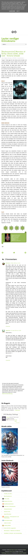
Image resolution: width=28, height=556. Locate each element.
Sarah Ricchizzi (7, 514)
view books (17, 422)
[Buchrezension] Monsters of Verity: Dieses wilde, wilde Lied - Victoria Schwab (13, 54)
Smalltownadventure (9, 503)
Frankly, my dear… (8, 493)
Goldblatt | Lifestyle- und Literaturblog (13, 533)
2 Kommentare (20, 58)
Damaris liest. (7, 511)
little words (6, 498)
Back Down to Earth (13, 549)
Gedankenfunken (8, 509)
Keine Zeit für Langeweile (10, 528)
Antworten (8, 326)
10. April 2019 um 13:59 (16, 330)
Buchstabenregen (8, 520)
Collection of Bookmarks (9, 506)
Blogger (24, 549)
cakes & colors (7, 523)
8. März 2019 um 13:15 (15, 263)
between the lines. (8, 501)
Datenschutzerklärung (7, 393)
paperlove (8, 330)
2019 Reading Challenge (10, 414)
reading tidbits (7, 525)
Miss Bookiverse (8, 496)
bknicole (8, 263)
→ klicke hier (17, 410)
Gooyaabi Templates (22, 553)
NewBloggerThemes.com (7, 553)
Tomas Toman (12, 551)
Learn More (12, 11)
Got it (18, 11)
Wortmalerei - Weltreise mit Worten (12, 530)
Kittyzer (8, 417)
